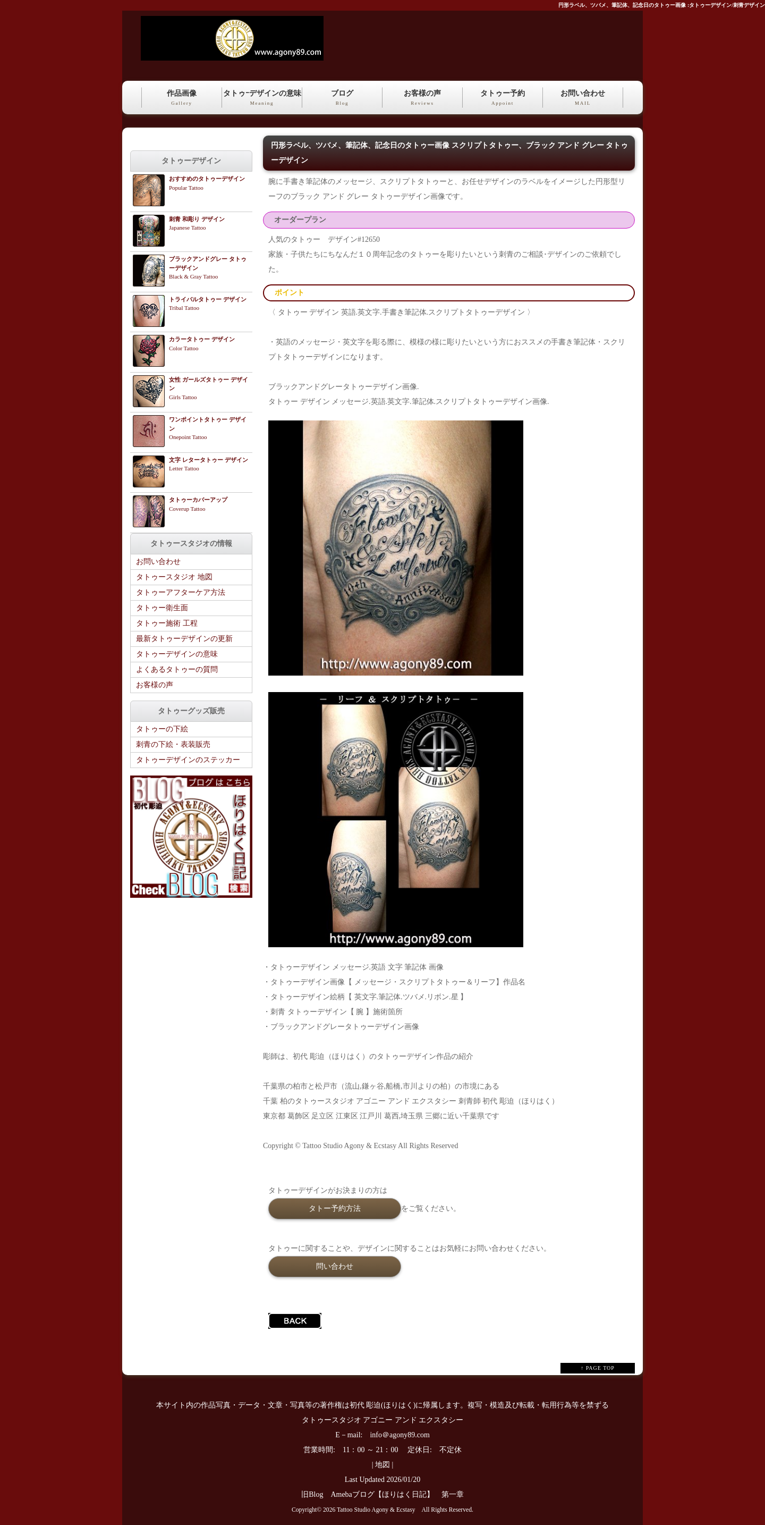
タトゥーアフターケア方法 (180, 592)
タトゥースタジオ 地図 (174, 577)
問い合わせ (334, 1266)
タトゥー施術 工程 (167, 623)
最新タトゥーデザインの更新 (184, 639)
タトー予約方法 (335, 1208)
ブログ (342, 98)
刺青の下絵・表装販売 (173, 744)
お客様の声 (422, 98)
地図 (382, 1465)
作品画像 (182, 98)
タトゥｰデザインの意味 (262, 98)
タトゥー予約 (502, 98)
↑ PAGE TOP (598, 1368)
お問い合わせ (583, 98)
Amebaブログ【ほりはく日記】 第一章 (400, 1494)
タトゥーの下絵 (162, 729)
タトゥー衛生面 (162, 608)
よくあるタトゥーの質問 (177, 669)
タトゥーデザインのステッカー (188, 760)
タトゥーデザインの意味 (177, 654)
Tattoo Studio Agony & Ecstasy (376, 1509)
